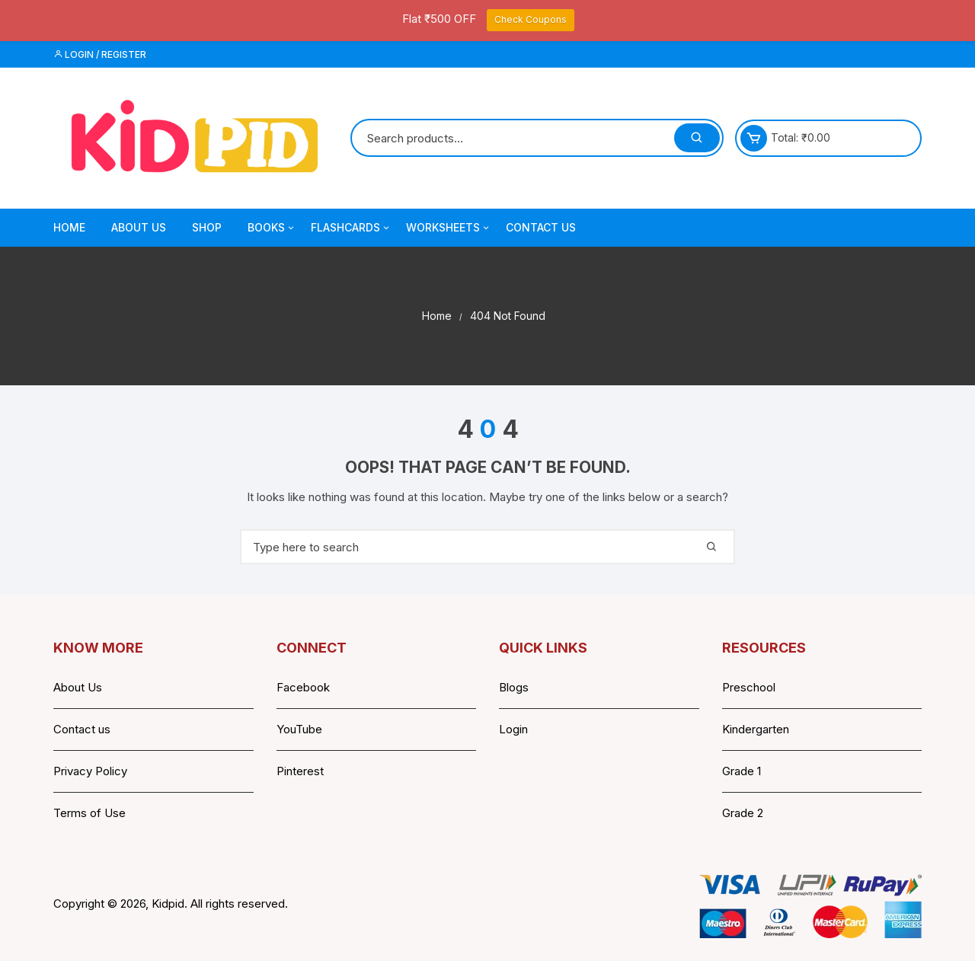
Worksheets (448, 228)
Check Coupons (530, 19)
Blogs (514, 687)
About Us (138, 227)
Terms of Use (89, 813)
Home (69, 227)
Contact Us (541, 227)
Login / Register (99, 54)
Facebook (303, 687)
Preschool (748, 687)
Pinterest (300, 771)
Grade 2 (742, 813)
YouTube (299, 729)
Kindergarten (755, 729)
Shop (207, 227)
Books (272, 228)
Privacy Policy (90, 771)
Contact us (81, 729)
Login (513, 729)
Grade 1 (741, 771)
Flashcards (351, 228)
